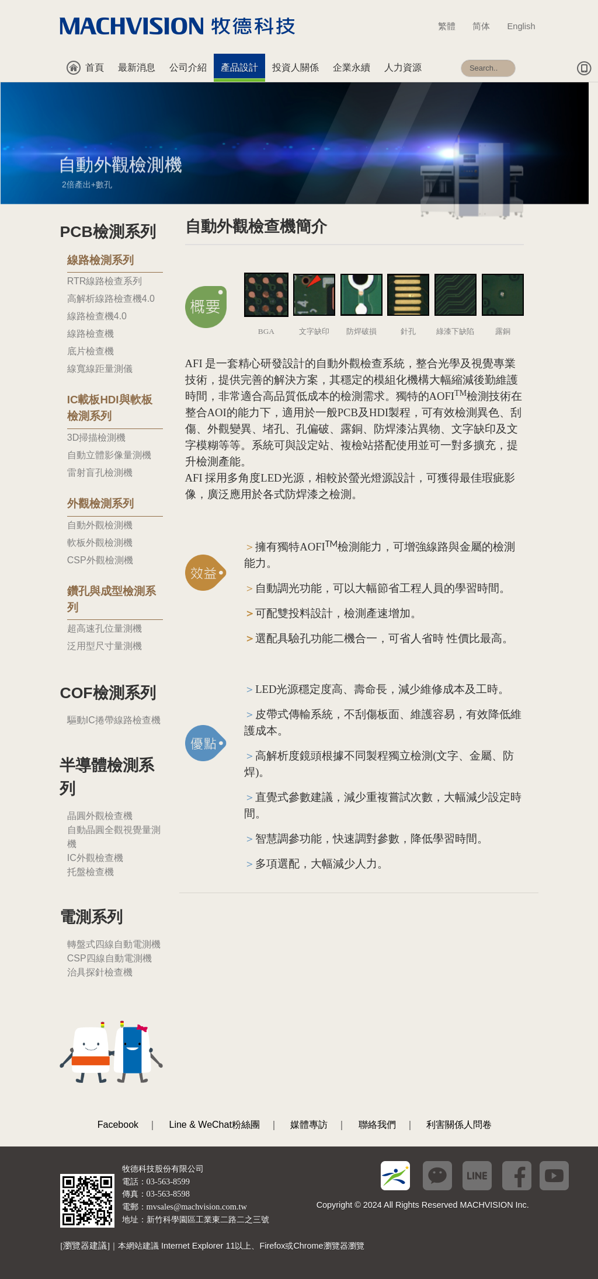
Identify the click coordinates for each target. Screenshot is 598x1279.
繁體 (452, 26)
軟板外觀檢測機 (100, 543)
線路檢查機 (90, 334)
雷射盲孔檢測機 (100, 473)
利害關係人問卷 (459, 1125)
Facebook (118, 1125)
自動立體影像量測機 (109, 455)
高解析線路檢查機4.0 (111, 299)
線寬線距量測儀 (100, 369)
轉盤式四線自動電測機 (114, 944)
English (521, 26)
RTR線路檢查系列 (104, 281)
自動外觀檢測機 (100, 525)
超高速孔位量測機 (104, 628)
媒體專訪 (309, 1125)
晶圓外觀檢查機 (100, 816)
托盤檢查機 (90, 872)
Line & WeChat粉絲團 (214, 1125)
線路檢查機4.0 (97, 316)
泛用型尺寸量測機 (104, 646)
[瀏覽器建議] (85, 1245)
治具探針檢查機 (100, 972)
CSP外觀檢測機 (100, 560)
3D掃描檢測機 (96, 437)
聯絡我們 (377, 1125)
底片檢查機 (90, 351)
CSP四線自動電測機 (109, 958)
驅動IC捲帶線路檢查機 (114, 720)
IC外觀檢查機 (95, 858)
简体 (486, 26)
